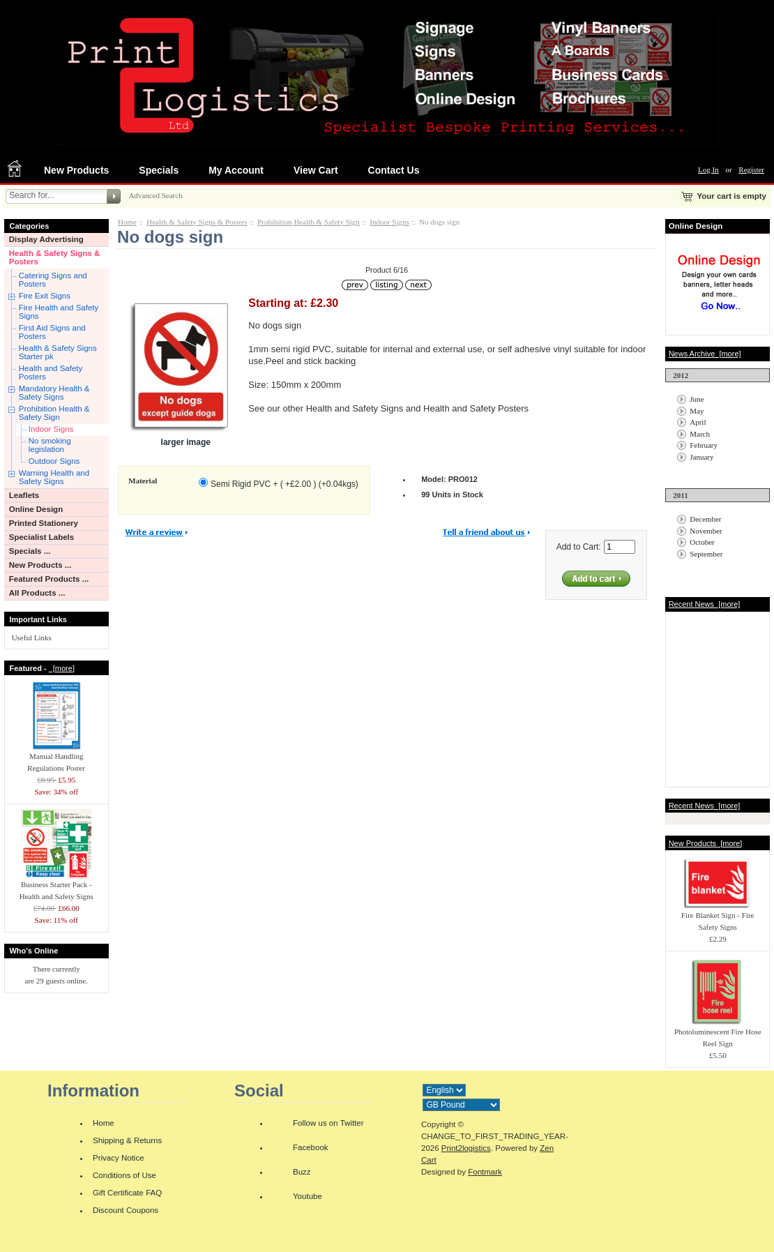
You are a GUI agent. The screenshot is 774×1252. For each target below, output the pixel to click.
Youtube (307, 1196)
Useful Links (32, 637)
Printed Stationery (43, 523)
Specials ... (30, 551)
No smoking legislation (50, 445)
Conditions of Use (124, 1175)
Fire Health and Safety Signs (59, 311)
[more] (62, 668)
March (700, 434)
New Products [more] (706, 843)
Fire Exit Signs (44, 296)
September (706, 554)
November (706, 531)
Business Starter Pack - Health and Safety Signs (56, 886)
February (704, 445)
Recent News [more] (705, 604)
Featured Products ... (49, 579)
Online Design (36, 509)
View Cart (316, 170)
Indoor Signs (51, 429)
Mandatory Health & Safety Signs (54, 392)
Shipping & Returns (127, 1140)
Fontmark (485, 1172)
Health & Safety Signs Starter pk (58, 352)
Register (751, 169)
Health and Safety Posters (51, 372)
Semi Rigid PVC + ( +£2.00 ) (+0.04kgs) (284, 484)
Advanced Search (155, 195)
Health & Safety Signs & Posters (54, 257)
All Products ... (37, 593)
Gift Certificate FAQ (127, 1193)
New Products (76, 170)
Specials (159, 170)
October (702, 542)
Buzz (302, 1172)
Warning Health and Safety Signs (54, 477)
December (705, 519)
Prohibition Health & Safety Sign (54, 413)
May (697, 411)
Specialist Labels (41, 537)
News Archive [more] (705, 353)
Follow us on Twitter (328, 1123)
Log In (708, 169)
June (697, 399)
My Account (236, 170)
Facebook (310, 1147)
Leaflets (24, 495)
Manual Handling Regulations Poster (56, 758)
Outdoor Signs (54, 461)
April (698, 422)
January (701, 457)
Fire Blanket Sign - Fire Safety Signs (717, 917)
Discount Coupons (125, 1210)
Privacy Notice (118, 1158)
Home (127, 222)
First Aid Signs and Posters (52, 332)
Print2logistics (466, 1148)
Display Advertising (46, 239)
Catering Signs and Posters (53, 279)
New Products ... (40, 565)
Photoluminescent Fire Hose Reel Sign (717, 1033)
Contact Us (394, 170)
